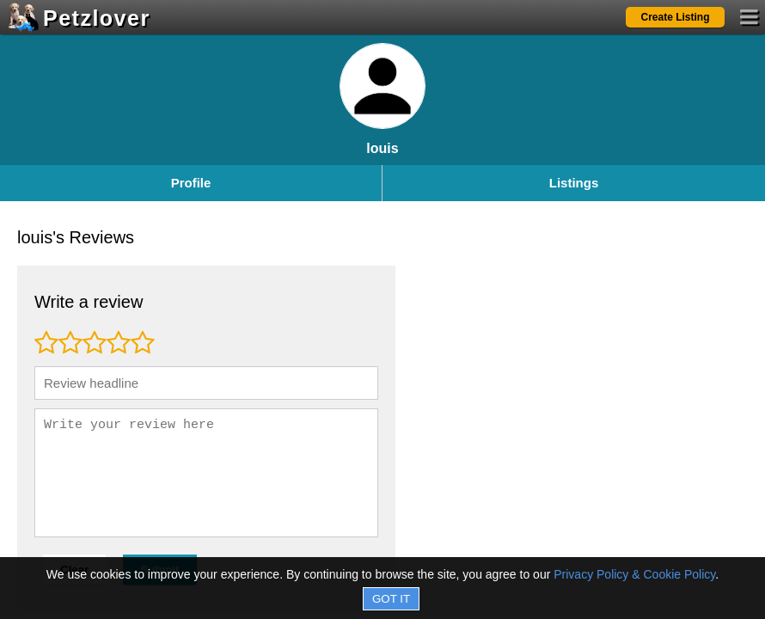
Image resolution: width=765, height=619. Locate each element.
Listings (574, 182)
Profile (191, 182)
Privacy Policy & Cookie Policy (634, 574)
